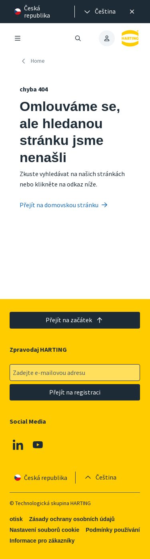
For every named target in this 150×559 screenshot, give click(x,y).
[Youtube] (38, 444)
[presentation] (99, 11)
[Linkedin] (18, 444)
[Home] (34, 61)
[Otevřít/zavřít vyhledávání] (78, 38)
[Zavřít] (132, 11)
